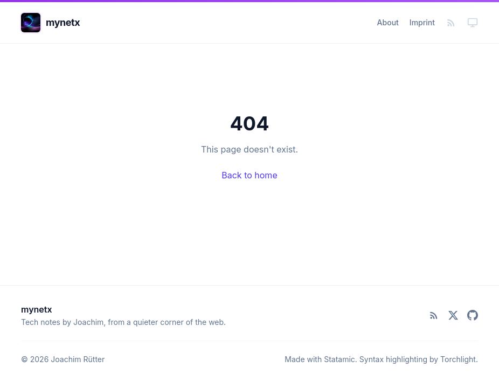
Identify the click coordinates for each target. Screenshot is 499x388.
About (388, 22)
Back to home (249, 175)
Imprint (422, 22)
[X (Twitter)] (453, 315)
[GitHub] (472, 315)
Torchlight (458, 359)
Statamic (339, 359)
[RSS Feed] (451, 22)
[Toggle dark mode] (472, 22)
